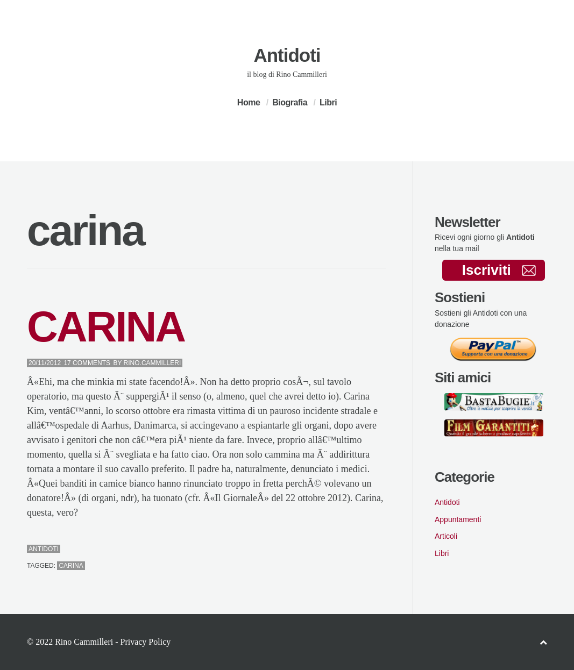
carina (71, 565)
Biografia (289, 102)
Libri (328, 102)
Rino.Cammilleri (152, 363)
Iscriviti (499, 270)
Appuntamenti (458, 519)
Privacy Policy (145, 641)
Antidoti (286, 55)
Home (248, 102)
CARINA (106, 327)
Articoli (446, 536)
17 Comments (86, 363)
